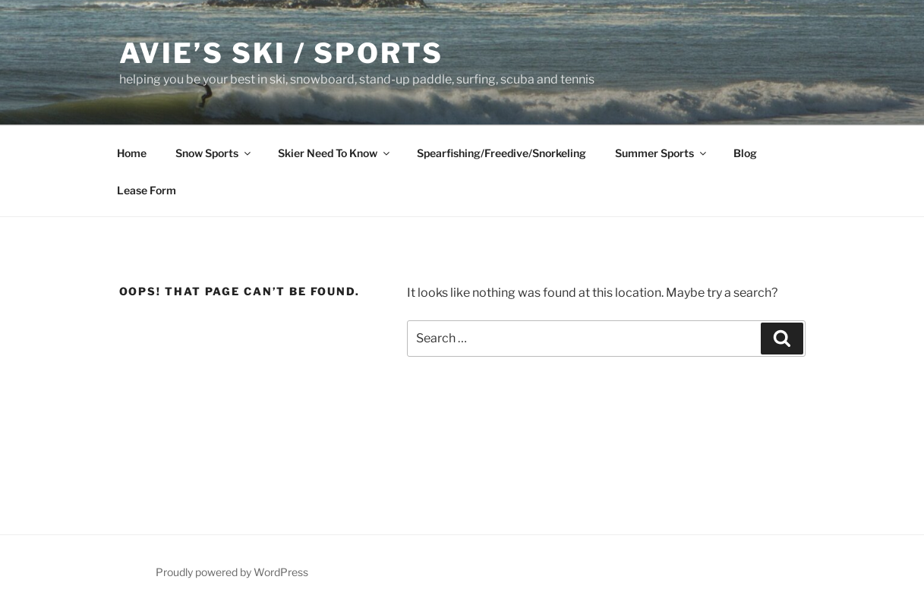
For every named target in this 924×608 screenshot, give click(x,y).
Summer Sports (661, 152)
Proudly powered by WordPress (232, 571)
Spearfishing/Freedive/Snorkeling (501, 152)
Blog (745, 152)
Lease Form (146, 190)
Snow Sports (214, 152)
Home (132, 152)
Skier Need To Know (335, 152)
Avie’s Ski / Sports (281, 53)
